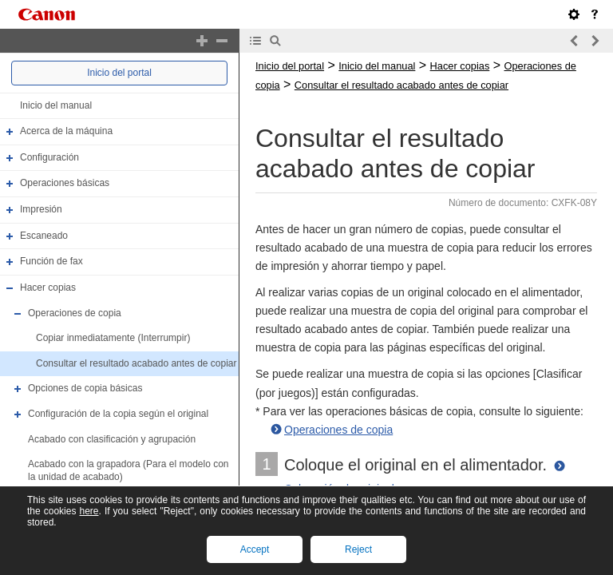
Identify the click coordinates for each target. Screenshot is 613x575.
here (88, 511)
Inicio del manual (56, 105)
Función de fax (51, 261)
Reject (358, 549)
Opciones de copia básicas (85, 389)
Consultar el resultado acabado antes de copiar (136, 363)
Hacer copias (48, 287)
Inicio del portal (119, 72)
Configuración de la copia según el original (118, 413)
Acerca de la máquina (66, 131)
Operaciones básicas (64, 183)
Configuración (49, 157)
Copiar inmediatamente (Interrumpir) (113, 337)
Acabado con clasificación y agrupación (112, 439)
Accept (255, 549)
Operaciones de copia (74, 313)
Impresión (41, 209)
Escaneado (44, 235)
